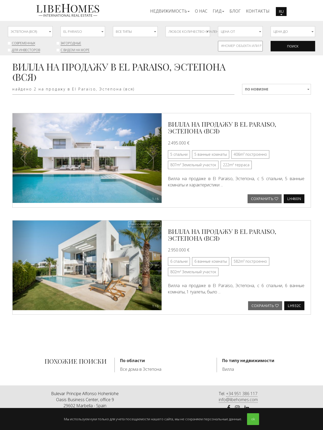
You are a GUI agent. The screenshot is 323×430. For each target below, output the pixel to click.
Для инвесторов (26, 50)
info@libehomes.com (238, 399)
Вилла (228, 369)
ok (253, 419)
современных (23, 43)
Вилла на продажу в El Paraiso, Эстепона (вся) (222, 127)
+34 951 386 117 (242, 393)
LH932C (294, 305)
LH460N (294, 198)
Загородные (71, 43)
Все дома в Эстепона (140, 369)
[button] (170, 11)
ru (281, 12)
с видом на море (75, 50)
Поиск (293, 46)
